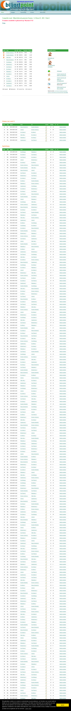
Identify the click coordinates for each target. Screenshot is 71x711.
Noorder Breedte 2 (10, 55)
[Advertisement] (35, 34)
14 (66, 91)
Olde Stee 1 (8, 57)
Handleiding (23, 12)
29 (65, 92)
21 (55, 92)
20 (54, 92)
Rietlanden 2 (8, 71)
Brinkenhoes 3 (9, 64)
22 (57, 92)
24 (59, 92)
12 (64, 91)
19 (53, 92)
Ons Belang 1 (9, 62)
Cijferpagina (59, 71)
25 (60, 92)
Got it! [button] (62, 705)
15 (48, 92)
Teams (58, 83)
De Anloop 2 (8, 69)
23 (58, 92)
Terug (3, 23)
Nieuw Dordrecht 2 (10, 59)
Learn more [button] (28, 708)
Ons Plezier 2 (9, 85)
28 (64, 92)
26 (62, 92)
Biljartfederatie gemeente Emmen (25, 1)
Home (2, 12)
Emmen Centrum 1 (10, 52)
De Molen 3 (8, 78)
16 (49, 92)
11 (62, 91)
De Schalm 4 (9, 80)
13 (65, 91)
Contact (32, 12)
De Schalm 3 (9, 73)
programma (63, 83)
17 (50, 92)
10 (61, 91)
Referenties (42, 12)
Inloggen (13, 12)
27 (63, 92)
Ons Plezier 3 (9, 66)
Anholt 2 (8, 76)
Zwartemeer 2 (9, 83)
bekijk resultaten (62, 127)
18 (52, 92)
